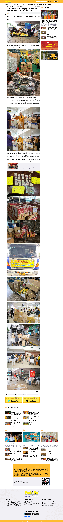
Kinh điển (49, 4)
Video (21, 4)
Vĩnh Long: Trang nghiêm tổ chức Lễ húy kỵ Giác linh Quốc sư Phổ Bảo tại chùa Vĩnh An (15, 454)
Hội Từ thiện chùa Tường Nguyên (12, 394)
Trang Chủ (6, 4)
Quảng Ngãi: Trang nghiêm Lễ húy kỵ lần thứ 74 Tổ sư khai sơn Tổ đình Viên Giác (16, 459)
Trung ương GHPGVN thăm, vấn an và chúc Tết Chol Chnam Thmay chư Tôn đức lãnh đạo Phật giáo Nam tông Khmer (16, 425)
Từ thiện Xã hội (16, 6)
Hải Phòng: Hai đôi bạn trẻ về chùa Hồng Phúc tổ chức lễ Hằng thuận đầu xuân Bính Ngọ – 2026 (52, 459)
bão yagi (36, 394)
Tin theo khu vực (50, 1)
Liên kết (15, 4)
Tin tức (18, 4)
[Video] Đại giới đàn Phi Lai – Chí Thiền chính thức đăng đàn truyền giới (52, 33)
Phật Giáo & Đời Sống (31, 430)
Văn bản (24, 4)
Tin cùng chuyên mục (13, 407)
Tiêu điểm (46, 7)
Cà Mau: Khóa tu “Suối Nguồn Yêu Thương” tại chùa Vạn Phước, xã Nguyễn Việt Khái (33, 448)
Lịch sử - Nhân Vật (12, 430)
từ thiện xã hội (24, 394)
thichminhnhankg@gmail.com (49, 505)
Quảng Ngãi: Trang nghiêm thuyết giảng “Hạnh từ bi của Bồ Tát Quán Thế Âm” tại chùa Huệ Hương (15, 419)
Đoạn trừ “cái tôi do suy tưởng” (33, 451)
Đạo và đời (28, 4)
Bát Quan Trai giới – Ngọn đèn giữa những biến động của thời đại (33, 456)
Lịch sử (42, 4)
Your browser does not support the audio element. (33, 13)
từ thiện (19, 394)
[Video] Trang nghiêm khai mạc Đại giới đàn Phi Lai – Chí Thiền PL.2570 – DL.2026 (51, 37)
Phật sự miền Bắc (23, 6)
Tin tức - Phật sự (10, 6)
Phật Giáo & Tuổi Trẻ (48, 430)
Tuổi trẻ (45, 4)
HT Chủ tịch (11, 4)
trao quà (28, 394)
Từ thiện (31, 4)
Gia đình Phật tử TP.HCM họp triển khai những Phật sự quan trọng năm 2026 (51, 450)
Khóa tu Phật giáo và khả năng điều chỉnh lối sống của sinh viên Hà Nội (51, 454)
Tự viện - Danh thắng (37, 4)
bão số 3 (32, 394)
